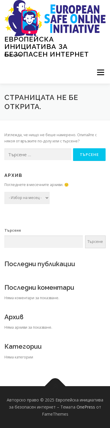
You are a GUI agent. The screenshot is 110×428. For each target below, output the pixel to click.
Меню (100, 72)
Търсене (12, 230)
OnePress (86, 407)
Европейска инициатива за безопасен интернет (46, 46)
